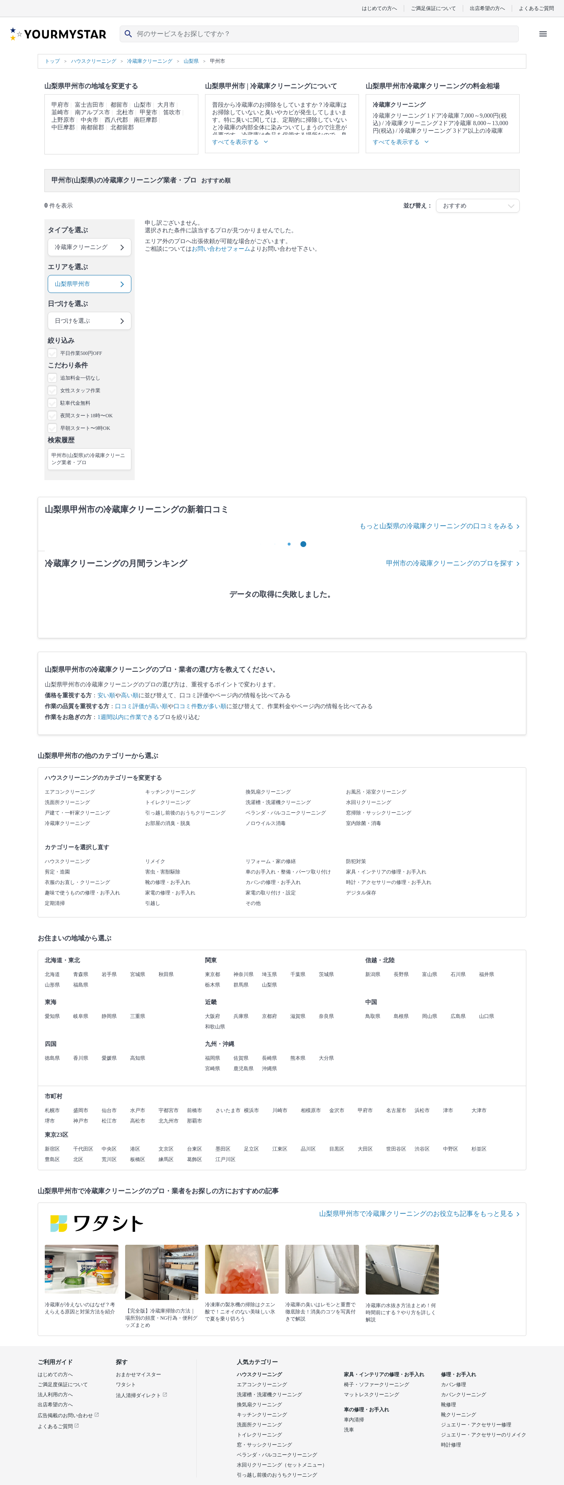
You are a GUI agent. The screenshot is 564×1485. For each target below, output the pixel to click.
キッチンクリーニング (170, 792)
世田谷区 (396, 1149)
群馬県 (241, 985)
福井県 (486, 974)
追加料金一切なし (80, 378)
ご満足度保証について (63, 1384)
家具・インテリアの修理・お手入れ (386, 872)
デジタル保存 (361, 893)
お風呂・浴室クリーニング (376, 792)
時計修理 (451, 1445)
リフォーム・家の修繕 (271, 861)
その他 (253, 903)
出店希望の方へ (487, 8)
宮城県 (137, 974)
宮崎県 (212, 1068)
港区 (135, 1149)
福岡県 (212, 1058)
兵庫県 (241, 1016)
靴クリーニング (458, 1415)
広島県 (458, 1016)
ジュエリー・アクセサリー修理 (476, 1425)
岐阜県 (80, 1016)
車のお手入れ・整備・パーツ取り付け (288, 872)
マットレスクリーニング (371, 1395)
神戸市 (80, 1121)
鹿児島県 (243, 1068)
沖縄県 (269, 1068)
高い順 (129, 695)
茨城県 (326, 974)
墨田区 (223, 1149)
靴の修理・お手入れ (167, 882)
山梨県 (269, 985)
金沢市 (336, 1110)
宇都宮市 (169, 1110)
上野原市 (63, 120)
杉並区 (479, 1149)
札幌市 (52, 1110)
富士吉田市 (89, 105)
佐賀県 (241, 1058)
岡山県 (429, 1016)
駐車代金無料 (75, 403)
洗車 (349, 1430)
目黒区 (336, 1149)
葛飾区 (194, 1159)
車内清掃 (354, 1420)
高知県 (137, 1058)
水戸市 (137, 1110)
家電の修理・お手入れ (170, 893)
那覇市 (194, 1121)
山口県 (486, 1016)
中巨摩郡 (63, 127)
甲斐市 (148, 112)
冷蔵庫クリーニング (67, 823)
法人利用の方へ (55, 1395)
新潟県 (372, 974)
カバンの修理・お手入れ (273, 882)
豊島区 (52, 1159)
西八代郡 (116, 120)
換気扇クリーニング (268, 792)
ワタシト (126, 1384)
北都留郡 (122, 127)
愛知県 (52, 1016)
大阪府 (212, 1016)
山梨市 (142, 105)
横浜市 (251, 1110)
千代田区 (83, 1149)
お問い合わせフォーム (221, 249)
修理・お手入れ (458, 1374)
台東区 (194, 1149)
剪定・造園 (57, 872)
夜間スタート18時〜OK (86, 416)
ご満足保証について (433, 8)
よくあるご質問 (536, 8)
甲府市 (60, 105)
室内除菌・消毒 (363, 823)
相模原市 (311, 1110)
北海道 (52, 974)
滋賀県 (297, 1016)
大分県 (326, 1058)
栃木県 (212, 985)
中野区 (450, 1149)
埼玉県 (269, 974)
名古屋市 (396, 1110)
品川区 (308, 1149)
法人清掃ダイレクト (141, 1395)
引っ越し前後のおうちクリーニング (185, 813)
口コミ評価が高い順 (141, 706)
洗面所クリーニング (67, 802)
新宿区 (52, 1149)
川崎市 (279, 1110)
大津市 (479, 1110)
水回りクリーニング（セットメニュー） (282, 1465)
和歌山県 (215, 1027)
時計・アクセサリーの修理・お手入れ (388, 882)
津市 (448, 1110)
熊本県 (297, 1058)
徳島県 (52, 1058)
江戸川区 (225, 1159)
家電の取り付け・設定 (271, 893)
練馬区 (166, 1159)
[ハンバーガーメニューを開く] (543, 34)
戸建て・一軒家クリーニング (77, 813)
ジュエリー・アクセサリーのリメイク (483, 1435)
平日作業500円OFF (81, 353)
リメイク (155, 861)
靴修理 (448, 1405)
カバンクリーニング (463, 1395)
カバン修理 (453, 1384)
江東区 (279, 1149)
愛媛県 (109, 1058)
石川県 (458, 974)
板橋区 (137, 1159)
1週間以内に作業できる (128, 717)
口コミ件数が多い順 (200, 706)
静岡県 (109, 1016)
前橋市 (194, 1110)
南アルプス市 (92, 112)
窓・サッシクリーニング (264, 1445)
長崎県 (269, 1058)
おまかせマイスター (138, 1374)
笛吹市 (172, 112)
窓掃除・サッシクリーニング (378, 813)
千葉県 (297, 974)
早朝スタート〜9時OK (85, 428)
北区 (78, 1159)
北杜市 (125, 112)
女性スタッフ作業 (80, 390)
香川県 (80, 1058)
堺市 (50, 1121)
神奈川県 (243, 974)
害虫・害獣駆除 (162, 872)
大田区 (365, 1149)
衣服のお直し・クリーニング (77, 882)
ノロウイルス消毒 (266, 823)
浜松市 (422, 1110)
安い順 (106, 695)
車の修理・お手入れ (366, 1410)
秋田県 (166, 974)
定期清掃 (55, 903)
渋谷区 (422, 1149)
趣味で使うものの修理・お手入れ (82, 893)
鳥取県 (372, 1016)
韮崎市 (60, 112)
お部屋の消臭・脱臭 (167, 823)
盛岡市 (80, 1110)
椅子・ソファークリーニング (376, 1384)
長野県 (401, 974)
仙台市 (109, 1110)
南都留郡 (92, 127)
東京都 (212, 974)
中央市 (89, 120)
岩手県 (109, 974)
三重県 (137, 1016)
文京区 (166, 1149)
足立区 (251, 1149)
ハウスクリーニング (67, 861)
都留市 (119, 105)
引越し (152, 903)
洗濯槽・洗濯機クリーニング (278, 802)
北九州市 (169, 1121)
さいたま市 (228, 1110)
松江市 (109, 1121)
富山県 (429, 974)
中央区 (109, 1149)
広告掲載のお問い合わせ (68, 1415)
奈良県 (326, 1016)
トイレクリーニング (167, 802)
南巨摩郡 (145, 120)
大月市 (166, 105)
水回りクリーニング (368, 802)
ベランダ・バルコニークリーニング (286, 813)
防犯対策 (356, 861)
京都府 (269, 1016)
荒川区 (109, 1159)
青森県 (80, 974)
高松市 (137, 1121)
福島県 (80, 985)
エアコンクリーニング (70, 792)
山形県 (52, 985)
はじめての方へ (379, 8)
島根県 (401, 1016)
